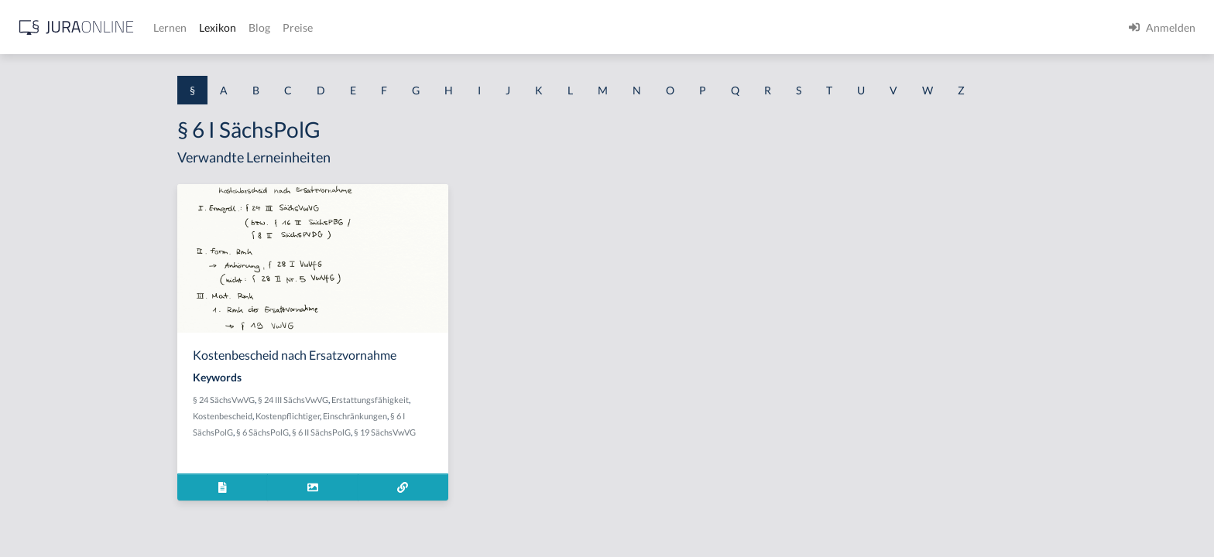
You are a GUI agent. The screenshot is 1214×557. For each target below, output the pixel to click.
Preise (545, 27)
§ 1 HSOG (35, 303)
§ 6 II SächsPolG (445, 432)
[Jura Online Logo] (324, 27)
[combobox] (123, 75)
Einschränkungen (479, 416)
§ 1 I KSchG (39, 477)
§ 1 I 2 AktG (39, 373)
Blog (507, 27)
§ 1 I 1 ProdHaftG (54, 338)
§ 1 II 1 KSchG (45, 512)
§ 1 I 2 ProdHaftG (54, 408)
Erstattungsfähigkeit (494, 400)
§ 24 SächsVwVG (348, 400)
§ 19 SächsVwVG (509, 432)
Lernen (417, 27)
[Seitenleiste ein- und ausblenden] (223, 23)
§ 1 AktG (32, 164)
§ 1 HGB (32, 268)
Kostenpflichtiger (411, 416)
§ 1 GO (28, 234)
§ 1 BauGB (37, 199)
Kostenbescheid (346, 416)
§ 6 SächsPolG (386, 432)
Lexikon (465, 27)
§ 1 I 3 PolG (39, 442)
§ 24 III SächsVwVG (417, 400)
